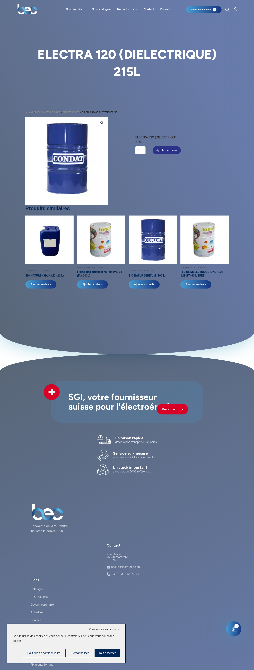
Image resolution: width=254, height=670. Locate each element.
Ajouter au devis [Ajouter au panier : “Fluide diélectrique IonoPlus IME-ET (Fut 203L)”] (92, 284)
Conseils (165, 9)
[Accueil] (27, 9)
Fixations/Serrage (42, 664)
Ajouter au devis (166, 150)
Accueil (29, 112)
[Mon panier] (204, 9)
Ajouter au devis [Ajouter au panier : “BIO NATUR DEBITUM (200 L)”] (144, 284)
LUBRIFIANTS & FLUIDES (48, 112)
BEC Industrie (39, 597)
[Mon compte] (235, 9)
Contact (149, 9)
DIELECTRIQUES (71, 112)
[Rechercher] (227, 9)
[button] (102, 123)
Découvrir (172, 409)
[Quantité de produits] (140, 150)
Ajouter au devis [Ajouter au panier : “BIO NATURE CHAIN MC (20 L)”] (41, 284)
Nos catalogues (101, 9)
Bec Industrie (125, 9)
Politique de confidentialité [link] (43, 652)
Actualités (37, 612)
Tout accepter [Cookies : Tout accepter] (107, 652)
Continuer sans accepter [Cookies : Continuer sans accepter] (102, 629)
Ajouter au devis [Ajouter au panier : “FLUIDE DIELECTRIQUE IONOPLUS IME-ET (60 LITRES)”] (196, 284)
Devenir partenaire (42, 604)
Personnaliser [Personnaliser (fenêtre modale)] (80, 652)
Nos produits (74, 9)
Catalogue (37, 589)
